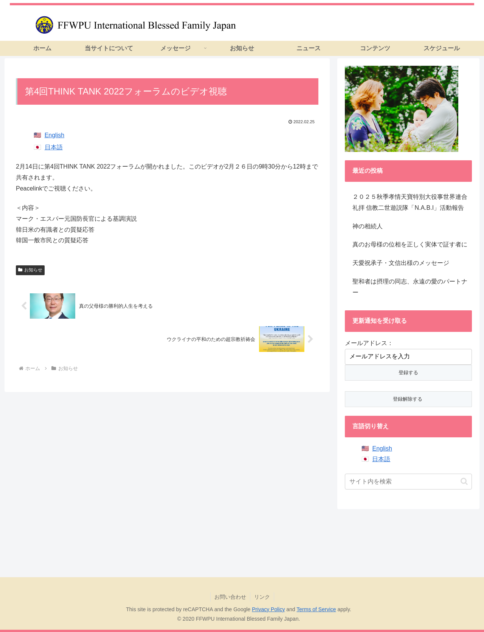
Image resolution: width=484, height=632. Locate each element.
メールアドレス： (369, 343)
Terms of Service (316, 609)
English (54, 135)
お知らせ (30, 270)
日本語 (54, 147)
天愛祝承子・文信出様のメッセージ (400, 263)
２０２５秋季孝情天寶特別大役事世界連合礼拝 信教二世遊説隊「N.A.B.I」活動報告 (409, 202)
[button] (464, 481)
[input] (408, 481)
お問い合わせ (230, 597)
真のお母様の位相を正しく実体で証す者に (409, 244)
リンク (262, 597)
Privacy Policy (268, 609)
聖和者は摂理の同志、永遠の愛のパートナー (409, 287)
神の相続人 (367, 226)
